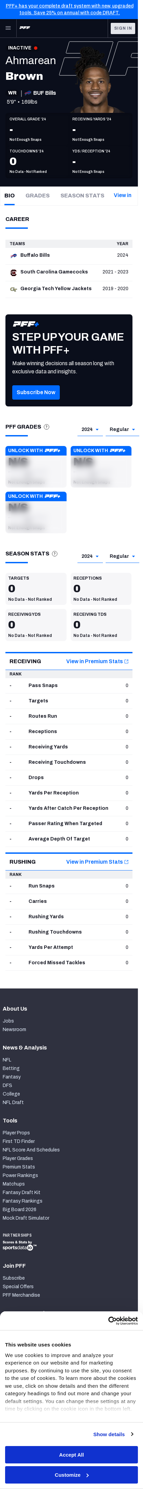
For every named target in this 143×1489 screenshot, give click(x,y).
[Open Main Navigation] (8, 28)
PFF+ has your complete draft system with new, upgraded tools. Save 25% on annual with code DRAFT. (69, 9)
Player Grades (18, 1158)
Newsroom (14, 1029)
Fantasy (12, 1076)
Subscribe (14, 1278)
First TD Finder (19, 1141)
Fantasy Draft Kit (21, 1192)
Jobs (8, 1021)
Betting (11, 1068)
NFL (7, 1059)
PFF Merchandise (21, 1295)
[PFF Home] (24, 28)
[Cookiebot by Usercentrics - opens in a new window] (108, 1320)
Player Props (16, 1132)
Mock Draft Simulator (26, 1218)
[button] (36, 403)
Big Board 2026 (19, 1209)
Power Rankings (20, 1175)
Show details (109, 1434)
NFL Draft (13, 1102)
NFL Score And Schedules (31, 1149)
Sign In (123, 28)
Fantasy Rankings (22, 1201)
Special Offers (18, 1286)
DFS (7, 1085)
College (11, 1094)
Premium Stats (19, 1167)
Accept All (71, 1455)
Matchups (14, 1184)
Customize (72, 1475)
